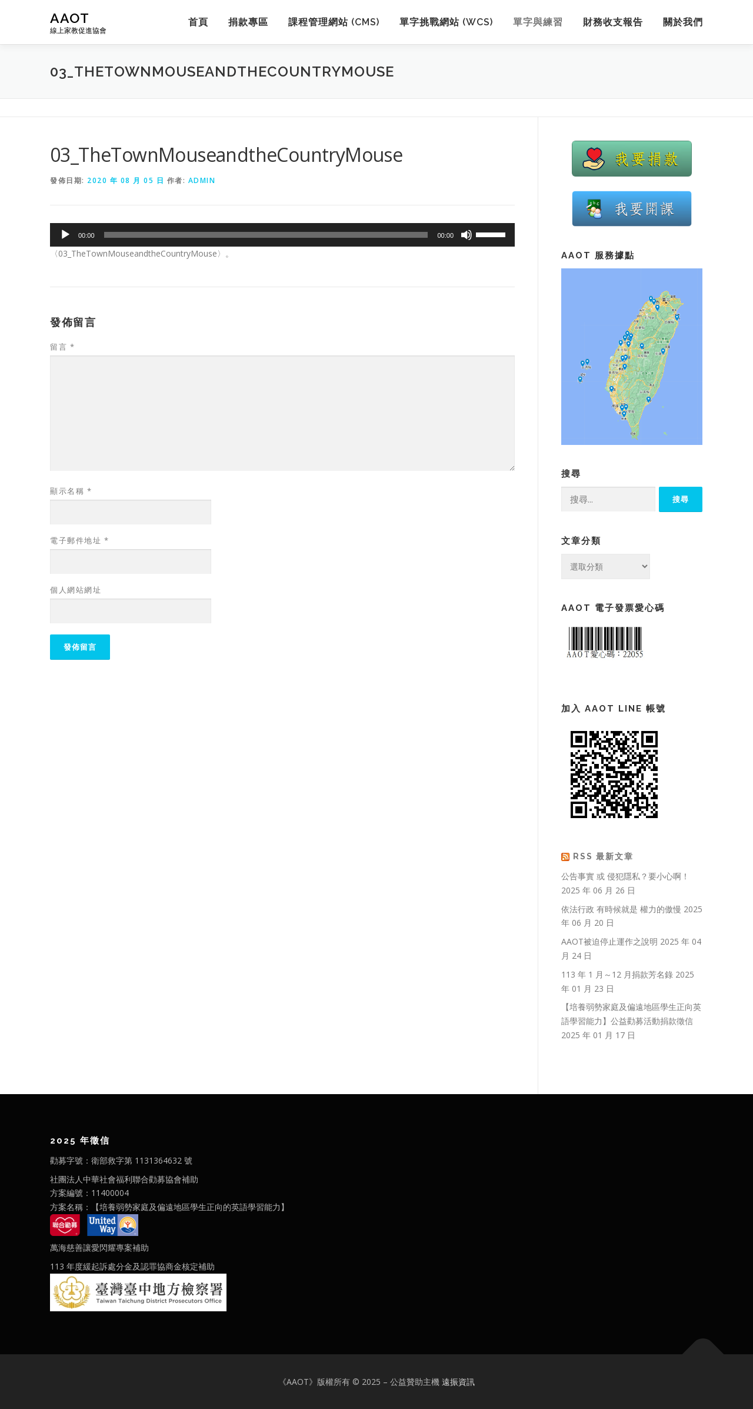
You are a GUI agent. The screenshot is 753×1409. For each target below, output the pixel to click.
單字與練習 (538, 22)
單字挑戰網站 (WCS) (446, 22)
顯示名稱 (71, 491)
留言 (62, 346)
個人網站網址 (75, 589)
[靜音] (466, 235)
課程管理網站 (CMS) (333, 22)
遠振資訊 (458, 1381)
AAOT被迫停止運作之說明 (609, 941)
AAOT (69, 18)
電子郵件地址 (79, 540)
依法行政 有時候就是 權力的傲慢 (621, 909)
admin (202, 180)
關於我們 (683, 22)
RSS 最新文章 (603, 856)
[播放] (65, 235)
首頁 (198, 22)
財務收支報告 (613, 22)
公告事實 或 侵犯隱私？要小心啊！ (625, 876)
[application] (282, 235)
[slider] (266, 235)
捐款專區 (248, 22)
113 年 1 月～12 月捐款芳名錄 (617, 974)
